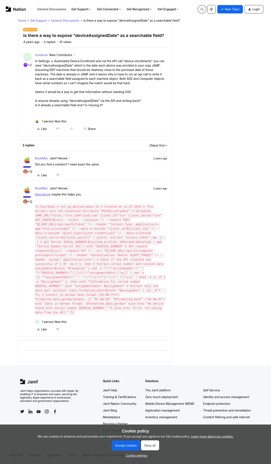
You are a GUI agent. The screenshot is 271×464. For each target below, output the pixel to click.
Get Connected (109, 9)
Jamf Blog (110, 410)
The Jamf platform (158, 390)
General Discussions (51, 9)
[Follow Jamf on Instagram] (47, 411)
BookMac (41, 158)
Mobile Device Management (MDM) (169, 403)
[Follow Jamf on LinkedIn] (30, 411)
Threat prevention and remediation (227, 410)
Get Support (81, 9)
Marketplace (111, 417)
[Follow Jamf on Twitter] (22, 411)
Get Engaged (168, 9)
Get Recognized (139, 9)
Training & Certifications (119, 397)
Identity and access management (226, 397)
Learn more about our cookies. (212, 436)
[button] (230, 9)
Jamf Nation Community (120, 403)
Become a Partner (115, 424)
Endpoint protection (217, 403)
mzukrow (41, 55)
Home (22, 20)
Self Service (211, 390)
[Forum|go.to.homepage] (16, 9)
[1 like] (50, 121)
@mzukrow (43, 194)
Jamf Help (110, 390)
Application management (162, 410)
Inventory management (161, 417)
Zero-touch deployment (161, 397)
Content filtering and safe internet (226, 417)
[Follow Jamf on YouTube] (38, 411)
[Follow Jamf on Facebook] (55, 411)
